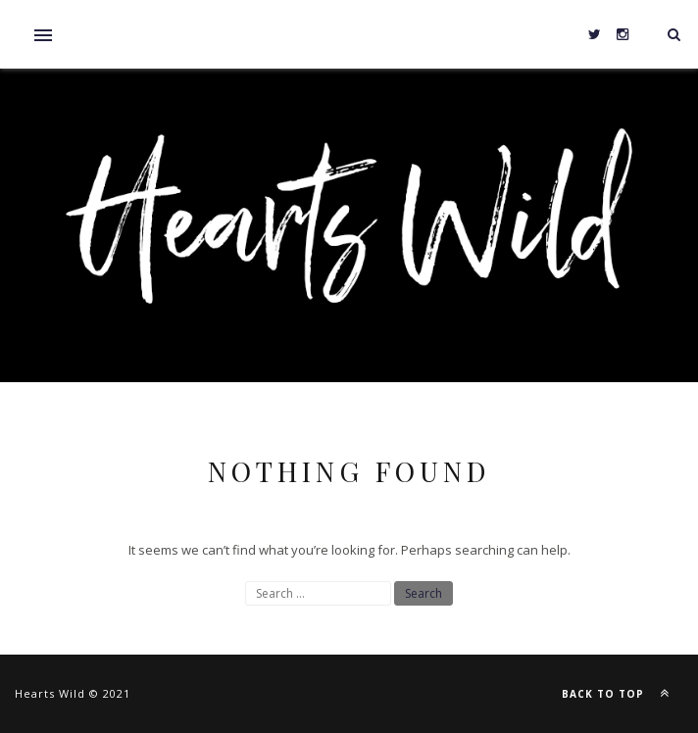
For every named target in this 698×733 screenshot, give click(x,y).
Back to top (620, 693)
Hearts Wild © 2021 (72, 693)
